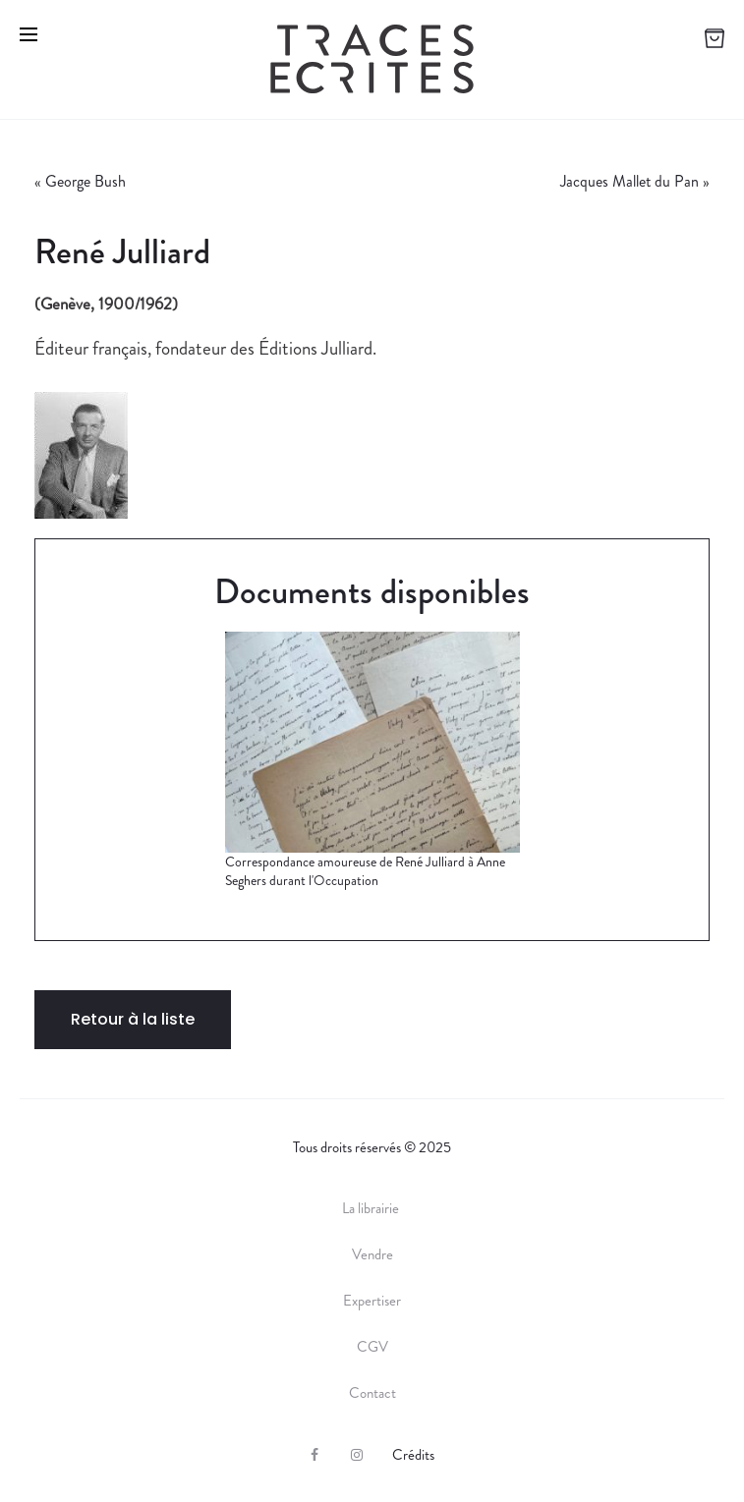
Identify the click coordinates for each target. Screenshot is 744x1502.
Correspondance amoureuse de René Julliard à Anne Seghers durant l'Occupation (365, 871)
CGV (372, 1347)
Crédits (413, 1455)
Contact (372, 1393)
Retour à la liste (133, 1019)
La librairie (372, 1208)
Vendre (372, 1254)
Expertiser (372, 1300)
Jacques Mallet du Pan (629, 181)
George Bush (85, 181)
